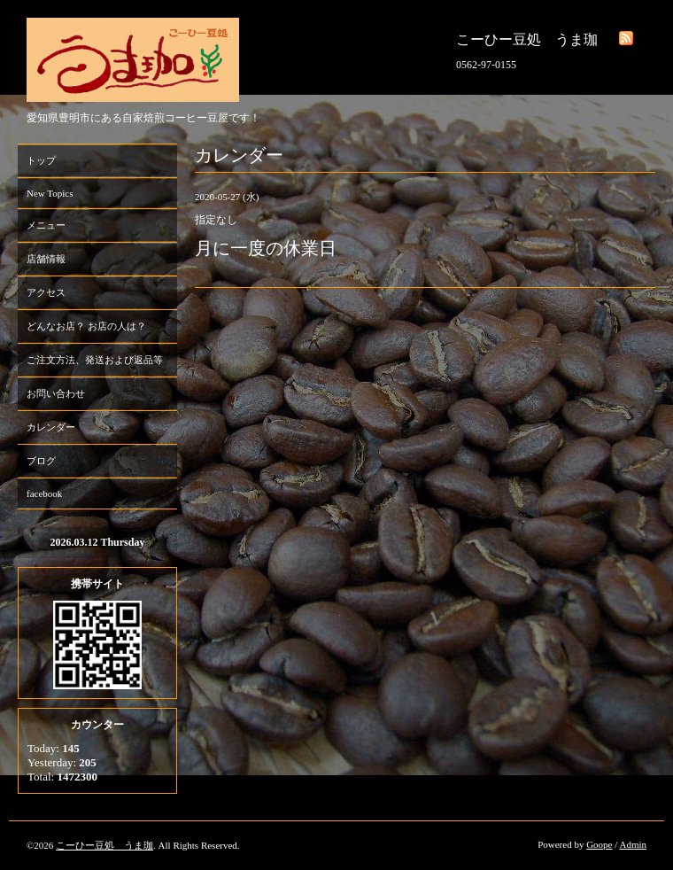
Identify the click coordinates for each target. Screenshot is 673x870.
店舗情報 (46, 258)
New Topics (50, 193)
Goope (599, 844)
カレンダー (51, 427)
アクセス (46, 292)
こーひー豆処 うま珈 (104, 845)
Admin (632, 844)
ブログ (41, 460)
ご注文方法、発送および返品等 (95, 359)
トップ (41, 160)
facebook (44, 493)
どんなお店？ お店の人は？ (86, 326)
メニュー (46, 225)
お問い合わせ (56, 393)
